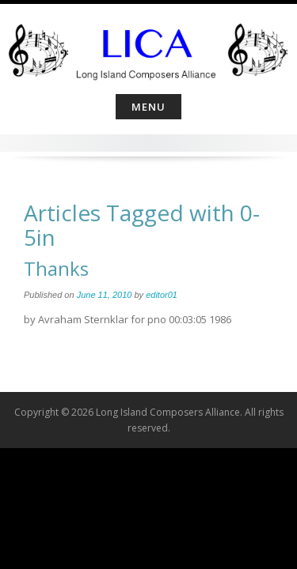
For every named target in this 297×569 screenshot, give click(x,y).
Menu (148, 107)
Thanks (56, 268)
